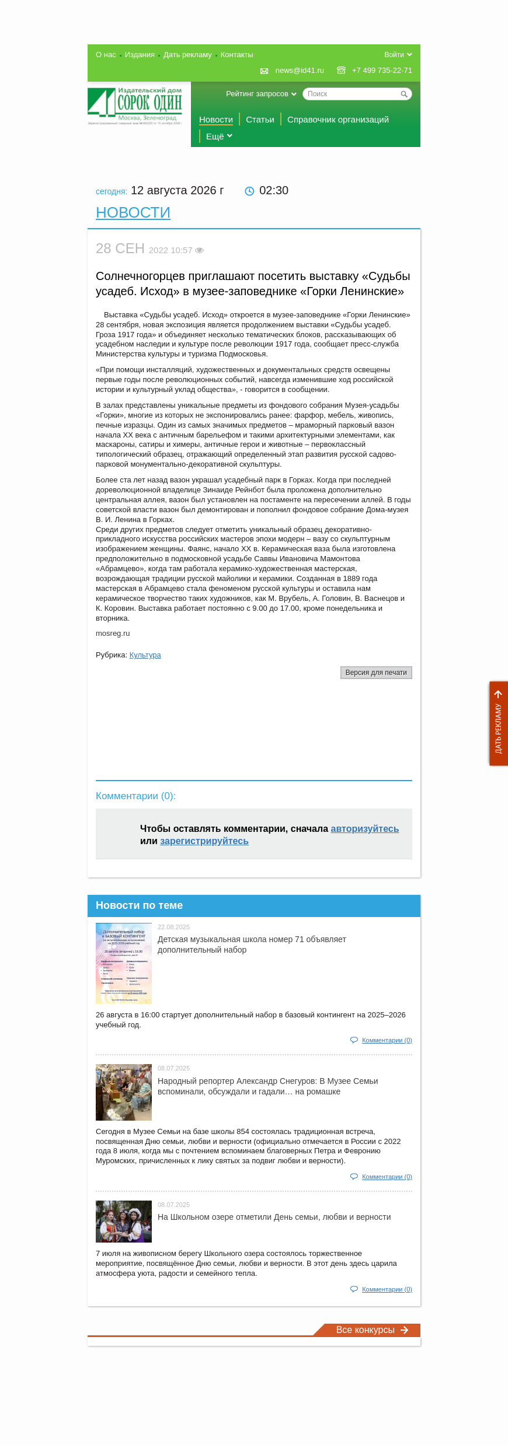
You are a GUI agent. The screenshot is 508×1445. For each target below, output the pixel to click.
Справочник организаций (338, 119)
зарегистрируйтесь (204, 841)
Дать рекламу (495, 723)
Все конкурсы (372, 1330)
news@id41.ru (300, 70)
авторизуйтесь (365, 829)
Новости (216, 119)
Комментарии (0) (387, 1040)
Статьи (260, 119)
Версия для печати (376, 673)
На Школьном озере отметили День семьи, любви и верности (274, 1217)
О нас (106, 54)
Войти (394, 55)
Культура (145, 654)
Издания (140, 54)
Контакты (237, 54)
